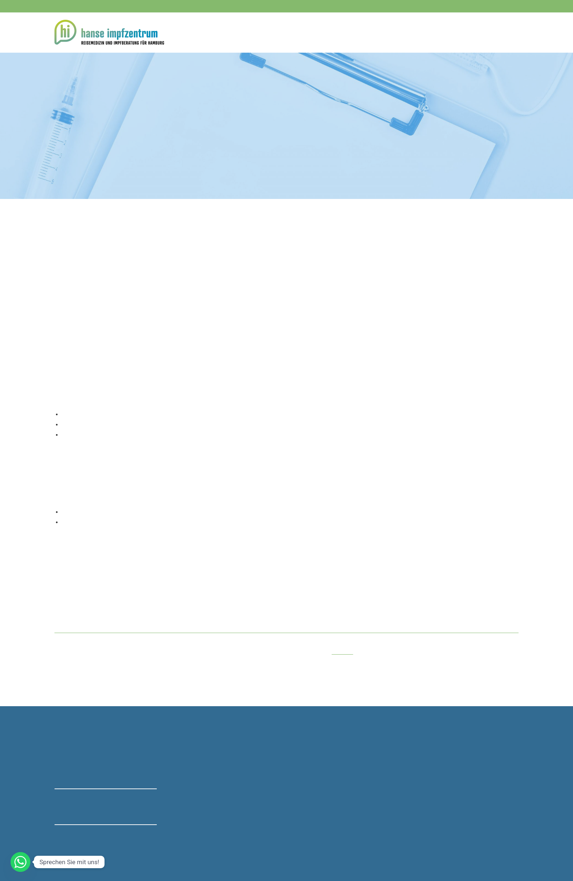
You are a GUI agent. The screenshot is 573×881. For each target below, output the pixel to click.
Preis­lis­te (342, 652)
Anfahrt (509, 32)
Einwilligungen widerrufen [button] (341, 852)
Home (302, 32)
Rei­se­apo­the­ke (422, 32)
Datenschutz (257, 852)
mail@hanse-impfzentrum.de (209, 821)
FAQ (388, 32)
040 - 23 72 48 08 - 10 (101, 6)
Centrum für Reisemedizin (447, 749)
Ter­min (481, 32)
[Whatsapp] (20, 862)
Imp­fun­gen (332, 32)
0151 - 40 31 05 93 (197, 778)
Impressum (390, 852)
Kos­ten (364, 32)
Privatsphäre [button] (290, 852)
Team (455, 32)
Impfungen (92, 73)
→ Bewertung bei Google (84, 811)
